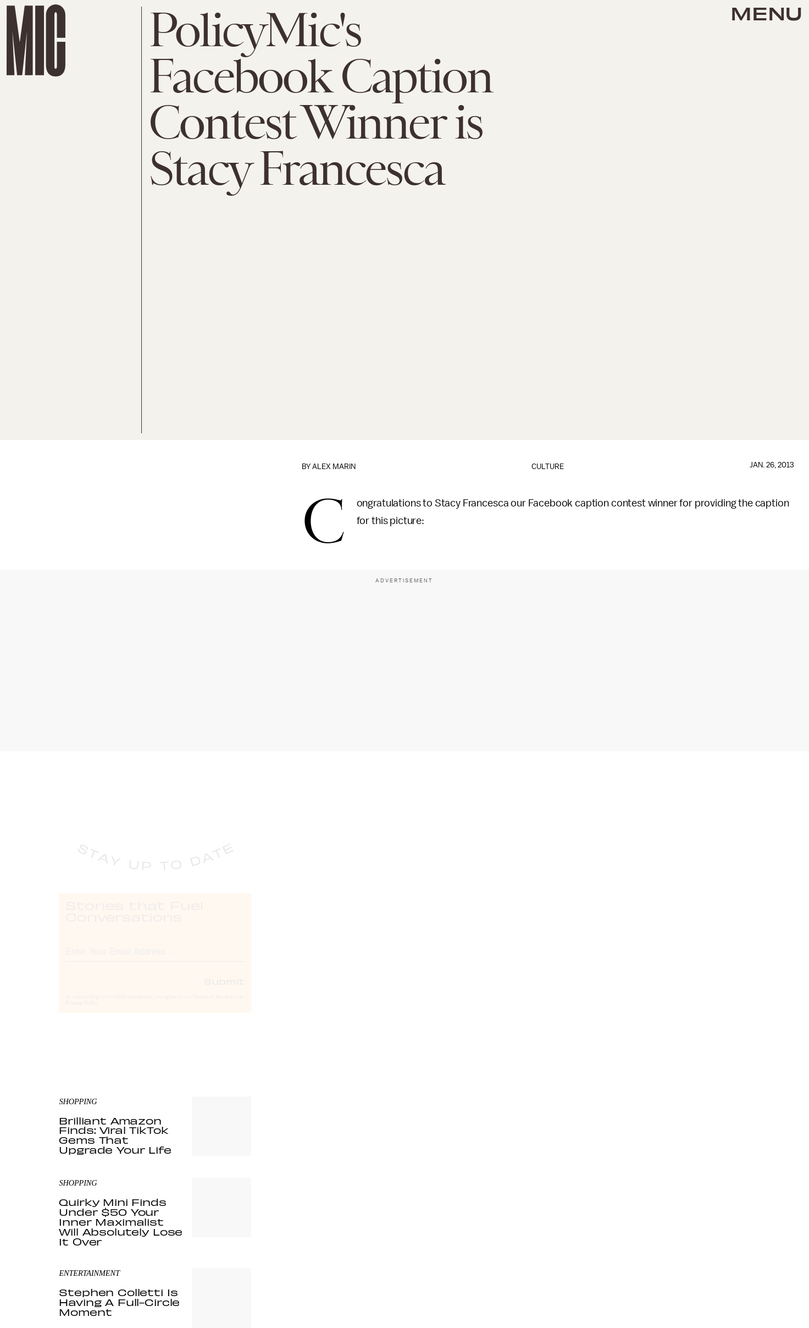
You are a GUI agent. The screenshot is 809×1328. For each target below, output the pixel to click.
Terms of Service (212, 1007)
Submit (224, 990)
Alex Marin (334, 466)
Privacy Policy (81, 1013)
